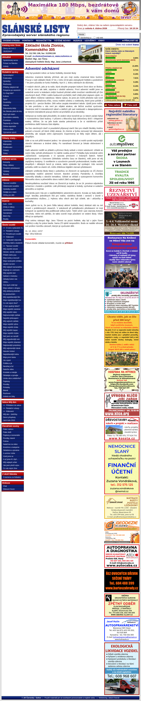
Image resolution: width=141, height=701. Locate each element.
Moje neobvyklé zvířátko (12, 261)
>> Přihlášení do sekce (12, 405)
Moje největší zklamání (12, 342)
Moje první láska (9, 357)
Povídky (6, 384)
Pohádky (6, 387)
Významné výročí (9, 132)
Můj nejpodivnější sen (11, 339)
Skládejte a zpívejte (10, 375)
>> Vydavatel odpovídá (12, 240)
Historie (6, 105)
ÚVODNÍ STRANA (11, 40)
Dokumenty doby (9, 108)
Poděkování (7, 147)
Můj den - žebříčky (10, 414)
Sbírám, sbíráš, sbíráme (12, 252)
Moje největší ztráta (10, 327)
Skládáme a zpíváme (11, 450)
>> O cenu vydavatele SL (13, 228)
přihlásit (69, 243)
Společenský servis (10, 60)
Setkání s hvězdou (10, 276)
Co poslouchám (9, 294)
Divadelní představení (11, 168)
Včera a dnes (8, 129)
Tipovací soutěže (9, 183)
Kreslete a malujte (10, 372)
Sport (5, 99)
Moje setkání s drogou (11, 288)
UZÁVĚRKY (90, 40)
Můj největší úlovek (10, 249)
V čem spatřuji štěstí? (11, 306)
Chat (5, 486)
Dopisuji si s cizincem (11, 270)
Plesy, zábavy (8, 165)
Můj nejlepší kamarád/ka (12, 267)
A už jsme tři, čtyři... (10, 459)
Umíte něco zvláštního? (12, 378)
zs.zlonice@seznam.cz (43, 56)
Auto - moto (7, 204)
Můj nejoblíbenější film (11, 297)
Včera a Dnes (110, 88)
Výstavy (6, 171)
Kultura (6, 96)
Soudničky (7, 102)
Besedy (6, 174)
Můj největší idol (9, 273)
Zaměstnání (7, 210)
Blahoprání (7, 144)
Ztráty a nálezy (9, 207)
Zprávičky (6, 81)
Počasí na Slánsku (10, 63)
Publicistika (7, 78)
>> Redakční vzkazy (11, 231)
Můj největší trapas (10, 330)
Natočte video (8, 369)
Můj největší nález (10, 312)
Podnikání (7, 120)
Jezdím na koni (9, 264)
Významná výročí (112, 92)
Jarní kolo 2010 (9, 420)
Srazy (5, 153)
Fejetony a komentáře (11, 435)
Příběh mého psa (9, 255)
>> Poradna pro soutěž (12, 234)
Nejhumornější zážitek (11, 315)
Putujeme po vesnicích (12, 90)
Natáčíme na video (10, 444)
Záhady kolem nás (10, 279)
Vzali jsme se (8, 456)
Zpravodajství (8, 75)
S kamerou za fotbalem (12, 477)
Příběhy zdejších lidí (11, 87)
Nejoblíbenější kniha (11, 354)
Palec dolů (7, 432)
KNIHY (101, 40)
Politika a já (7, 363)
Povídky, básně (9, 438)
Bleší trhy (6, 216)
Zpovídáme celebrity (11, 117)
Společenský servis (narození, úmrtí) (120, 60)
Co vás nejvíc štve (10, 468)
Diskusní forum (9, 489)
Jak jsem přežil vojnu (11, 465)
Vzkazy (6, 150)
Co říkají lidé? (8, 93)
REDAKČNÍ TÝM (43, 40)
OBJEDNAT (7, 51)
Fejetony (6, 381)
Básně (5, 390)
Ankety (5, 66)
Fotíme (5, 441)
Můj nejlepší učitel (10, 462)
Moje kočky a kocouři (11, 258)
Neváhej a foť (8, 366)
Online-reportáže (9, 126)
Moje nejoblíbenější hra (12, 300)
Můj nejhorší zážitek (10, 321)
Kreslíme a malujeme (11, 447)
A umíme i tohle (9, 453)
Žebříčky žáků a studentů (12, 243)
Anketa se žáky (9, 396)
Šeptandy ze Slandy (11, 123)
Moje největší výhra (10, 324)
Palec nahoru (8, 429)
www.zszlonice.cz (63, 56)
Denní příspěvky (9, 417)
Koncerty (6, 162)
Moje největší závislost (11, 309)
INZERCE (77, 40)
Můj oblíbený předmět (11, 291)
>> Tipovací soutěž (10, 246)
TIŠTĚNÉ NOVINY (62, 40)
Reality (5, 219)
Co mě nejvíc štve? (10, 303)
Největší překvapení (10, 318)
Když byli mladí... (9, 114)
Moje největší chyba (10, 333)
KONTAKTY (27, 40)
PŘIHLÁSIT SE (130, 40)
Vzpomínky (7, 141)
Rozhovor (6, 393)
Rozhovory (7, 84)
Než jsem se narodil (10, 336)
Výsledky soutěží (9, 189)
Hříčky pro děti (8, 195)
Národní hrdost (9, 351)
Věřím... (6, 282)
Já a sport (7, 360)
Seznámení (7, 213)
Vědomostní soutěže (11, 186)
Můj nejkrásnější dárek (11, 348)
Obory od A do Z (9, 48)
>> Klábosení (8, 237)
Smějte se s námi (9, 192)
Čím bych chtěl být (10, 285)
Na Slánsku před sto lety (12, 111)
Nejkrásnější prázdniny (12, 345)
